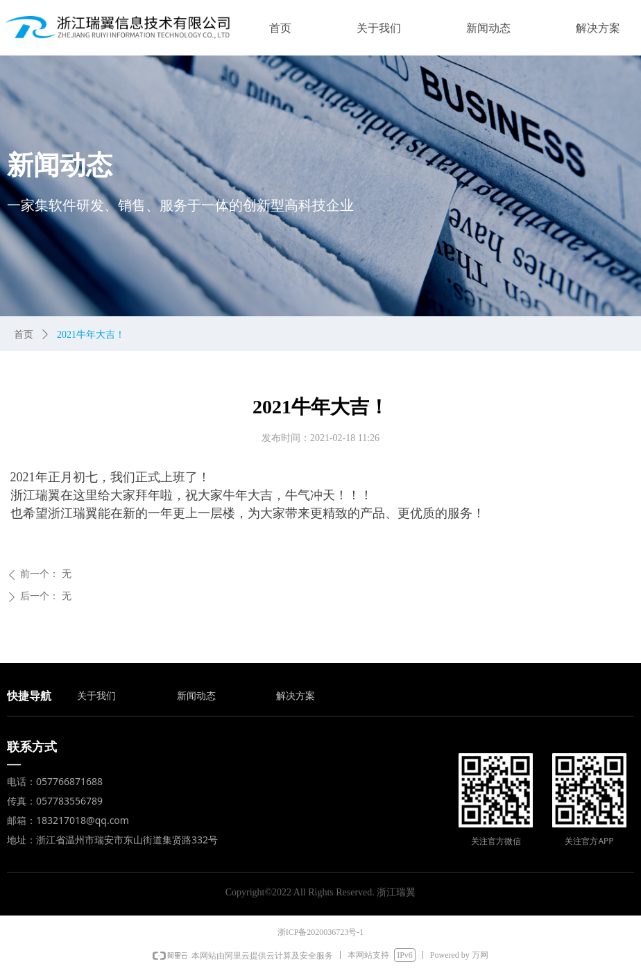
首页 (23, 334)
